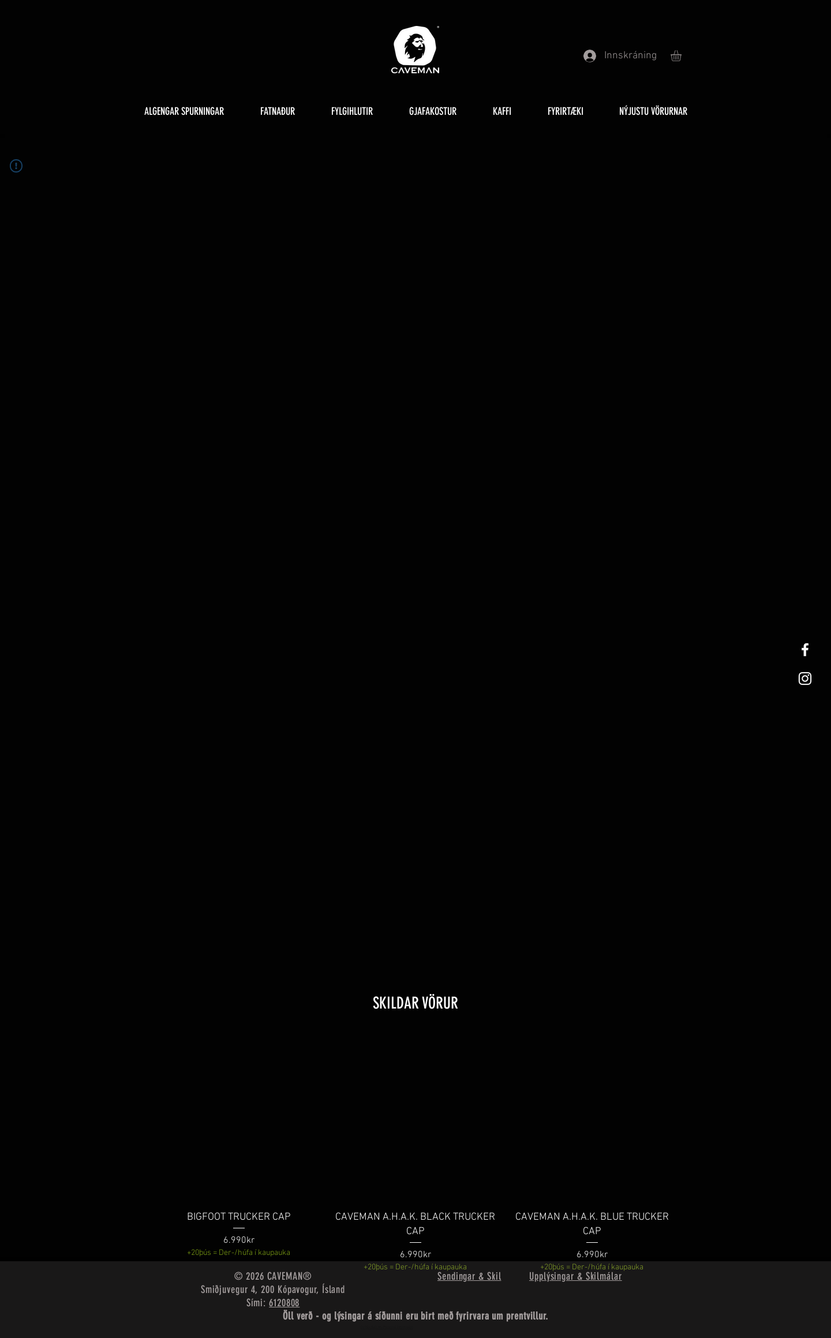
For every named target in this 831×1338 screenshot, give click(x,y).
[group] (415, 1154)
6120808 (284, 1302)
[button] (682, 55)
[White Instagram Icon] (805, 678)
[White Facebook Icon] (805, 649)
